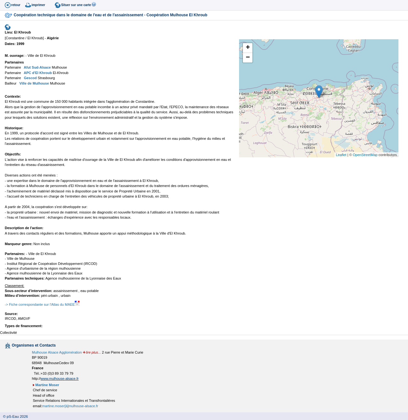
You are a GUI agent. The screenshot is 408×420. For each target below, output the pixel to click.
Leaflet (341, 155)
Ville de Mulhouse (33, 83)
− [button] (248, 58)
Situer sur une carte (76, 5)
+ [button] (248, 48)
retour (15, 5)
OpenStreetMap (365, 155)
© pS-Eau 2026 (14, 416)
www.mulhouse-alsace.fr (60, 378)
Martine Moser (47, 385)
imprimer (38, 5)
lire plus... (93, 352)
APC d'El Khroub (37, 73)
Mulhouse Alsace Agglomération (57, 352)
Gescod (30, 78)
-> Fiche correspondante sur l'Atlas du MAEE (42, 304)
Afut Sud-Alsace (37, 67)
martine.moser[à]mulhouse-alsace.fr (70, 406)
